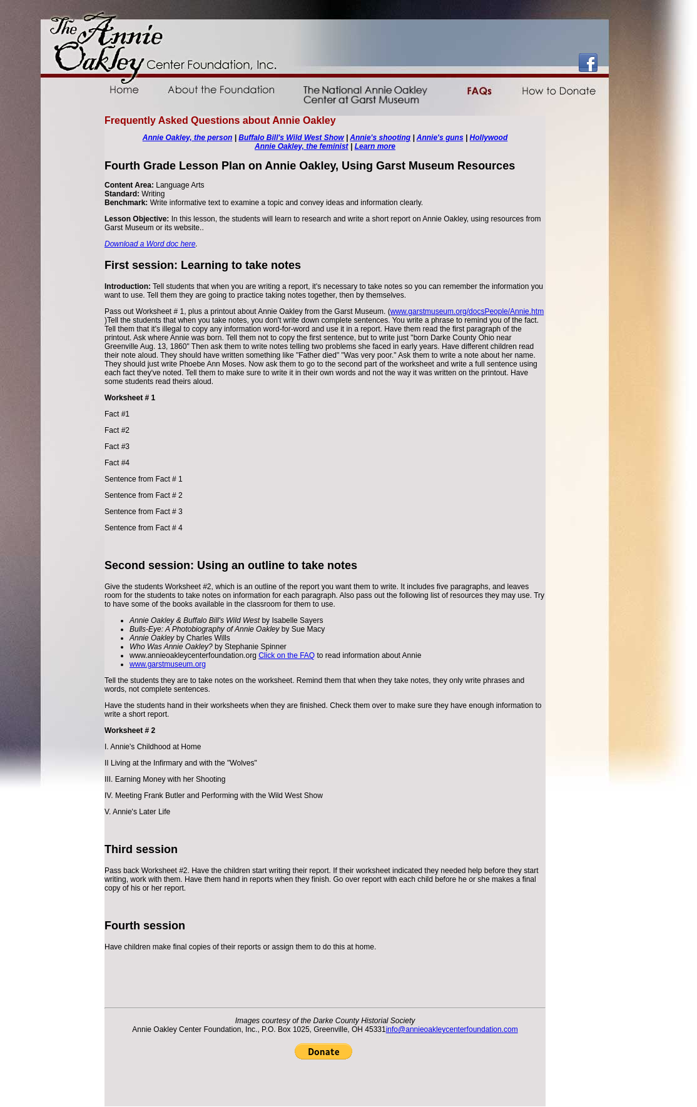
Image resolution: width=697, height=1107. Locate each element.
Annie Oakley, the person (188, 137)
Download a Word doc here (149, 244)
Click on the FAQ (286, 655)
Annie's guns (440, 137)
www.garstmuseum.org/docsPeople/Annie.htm (467, 311)
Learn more (375, 146)
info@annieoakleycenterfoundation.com (452, 1029)
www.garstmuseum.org (168, 664)
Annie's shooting (380, 137)
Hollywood (489, 137)
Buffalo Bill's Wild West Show (290, 137)
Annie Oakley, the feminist (301, 146)
